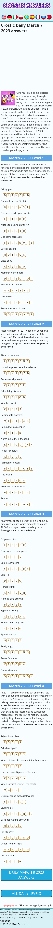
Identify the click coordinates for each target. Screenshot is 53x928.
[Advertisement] (26, 61)
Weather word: (8, 403)
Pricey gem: (7, 189)
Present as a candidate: (13, 308)
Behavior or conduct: (12, 284)
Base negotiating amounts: (15, 819)
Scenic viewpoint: (10, 670)
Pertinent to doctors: (12, 415)
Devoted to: (7, 296)
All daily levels (26, 893)
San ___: (5, 574)
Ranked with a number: (13, 426)
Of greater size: (9, 539)
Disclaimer (23, 917)
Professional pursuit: (12, 379)
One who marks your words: (16, 213)
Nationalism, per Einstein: (14, 201)
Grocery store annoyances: (15, 551)
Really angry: (7, 646)
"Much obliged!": (9, 748)
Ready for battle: (9, 450)
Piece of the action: (11, 355)
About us (5, 920)
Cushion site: (7, 855)
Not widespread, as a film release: (18, 367)
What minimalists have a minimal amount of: (24, 760)
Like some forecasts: (11, 236)
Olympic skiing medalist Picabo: (17, 796)
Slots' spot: (6, 260)
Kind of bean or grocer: (13, 622)
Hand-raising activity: (12, 598)
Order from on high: (11, 843)
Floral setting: (8, 586)
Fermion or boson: (10, 462)
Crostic (21, 924)
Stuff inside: (7, 807)
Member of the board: (12, 272)
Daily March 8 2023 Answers (26, 875)
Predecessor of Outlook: (13, 486)
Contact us (38, 917)
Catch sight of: (8, 248)
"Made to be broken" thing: (15, 224)
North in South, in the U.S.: (15, 438)
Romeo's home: (9, 658)
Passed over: (7, 831)
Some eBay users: (10, 562)
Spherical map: (8, 634)
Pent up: (5, 498)
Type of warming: (10, 610)
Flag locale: (6, 474)
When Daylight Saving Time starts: (18, 784)
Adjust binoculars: (10, 736)
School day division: (11, 391)
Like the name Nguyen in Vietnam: (19, 772)
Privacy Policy (7, 917)
